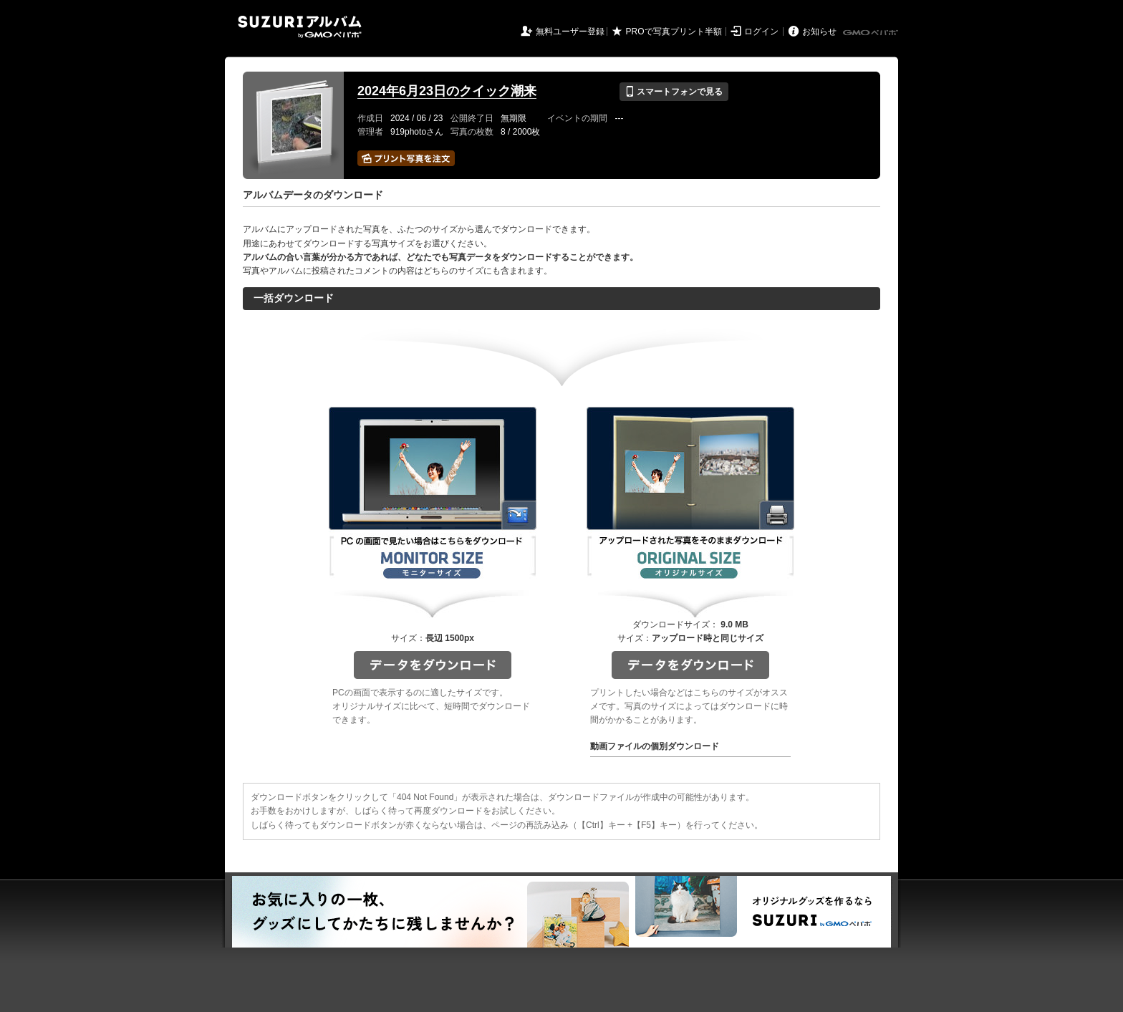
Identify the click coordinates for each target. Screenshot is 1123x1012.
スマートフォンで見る (673, 91)
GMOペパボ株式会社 (871, 33)
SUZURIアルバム (300, 26)
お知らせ (819, 31)
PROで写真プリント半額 (674, 31)
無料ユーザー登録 (570, 31)
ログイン (761, 31)
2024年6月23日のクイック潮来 (446, 91)
